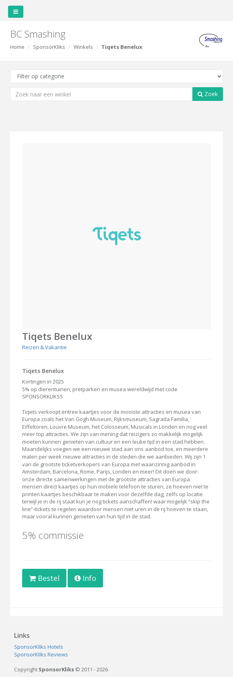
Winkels (83, 46)
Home (17, 46)
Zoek (208, 94)
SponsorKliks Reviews (41, 654)
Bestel (44, 578)
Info (85, 578)
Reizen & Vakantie (44, 347)
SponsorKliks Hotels (38, 646)
